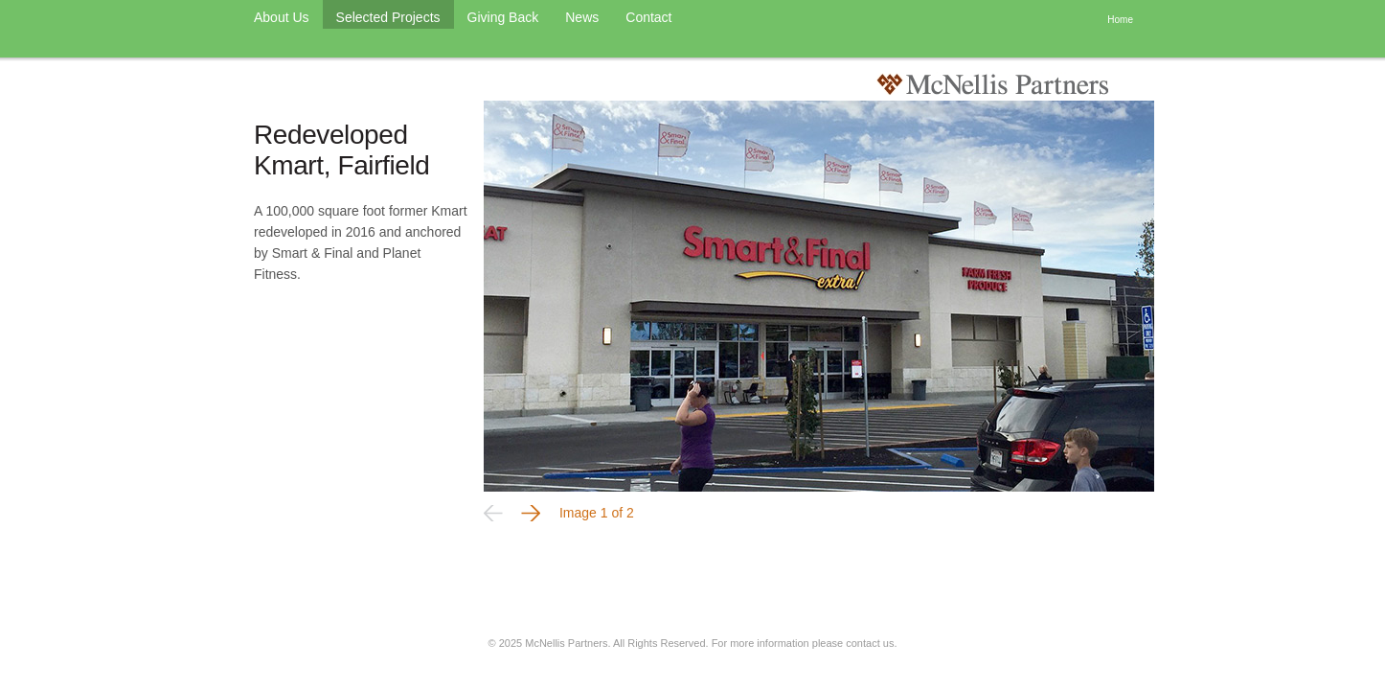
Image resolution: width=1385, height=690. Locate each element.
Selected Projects (388, 17)
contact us (870, 643)
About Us (281, 17)
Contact (648, 17)
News (582, 17)
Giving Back (503, 17)
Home (1120, 19)
